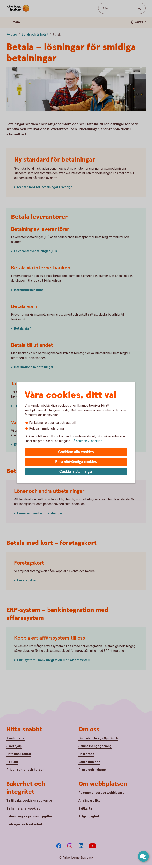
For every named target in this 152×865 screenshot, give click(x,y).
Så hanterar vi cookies (87, 441)
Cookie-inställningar (76, 471)
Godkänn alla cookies (76, 452)
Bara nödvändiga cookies (76, 461)
